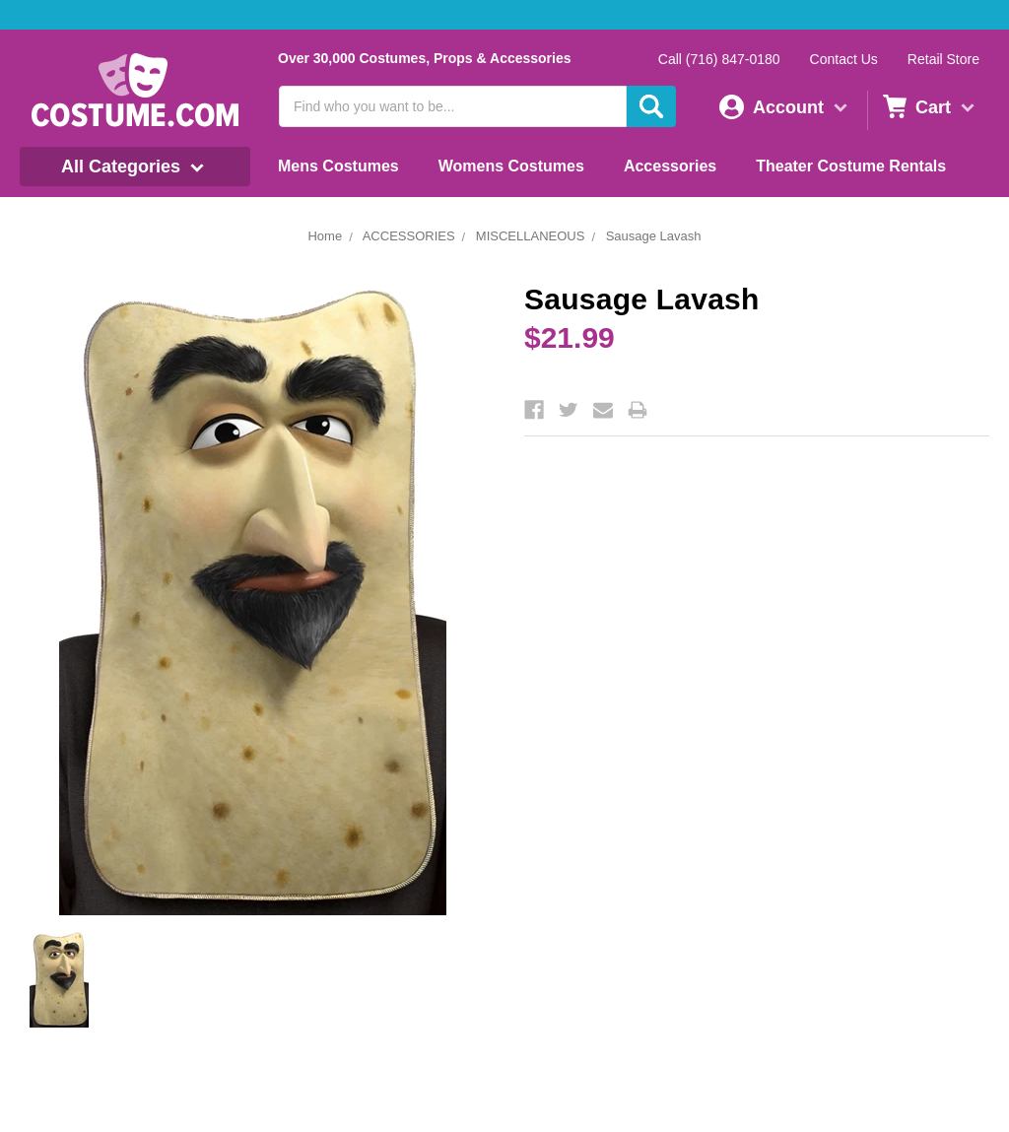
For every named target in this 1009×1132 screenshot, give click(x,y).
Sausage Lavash (654, 236)
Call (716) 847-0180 (719, 59)
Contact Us (844, 59)
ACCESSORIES (409, 236)
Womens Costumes (511, 166)
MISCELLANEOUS (530, 236)
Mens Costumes (338, 166)
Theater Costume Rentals (851, 166)
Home (324, 236)
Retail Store (943, 59)
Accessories (670, 166)
